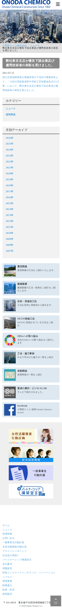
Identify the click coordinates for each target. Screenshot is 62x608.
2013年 (9, 215)
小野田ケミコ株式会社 (14, 45)
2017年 (9, 191)
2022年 (9, 161)
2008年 (9, 245)
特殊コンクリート (29, 572)
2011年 (9, 227)
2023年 (9, 155)
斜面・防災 (8, 589)
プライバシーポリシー (14, 551)
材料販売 (7, 594)
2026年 (9, 138)
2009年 (9, 239)
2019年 (9, 179)
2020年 (9, 173)
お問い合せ (8, 538)
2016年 (9, 197)
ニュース (35, 45)
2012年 (9, 221)
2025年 (9, 143)
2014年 (9, 209)
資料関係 (11, 114)
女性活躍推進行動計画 (14, 546)
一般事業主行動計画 (13, 542)
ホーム (6, 525)
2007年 (9, 251)
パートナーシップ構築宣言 (17, 559)
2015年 (9, 203)
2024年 (9, 149)
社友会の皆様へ (10, 555)
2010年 (9, 233)
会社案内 (7, 564)
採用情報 (7, 533)
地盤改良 (7, 568)
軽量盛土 (7, 585)
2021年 (9, 167)
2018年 (9, 185)
